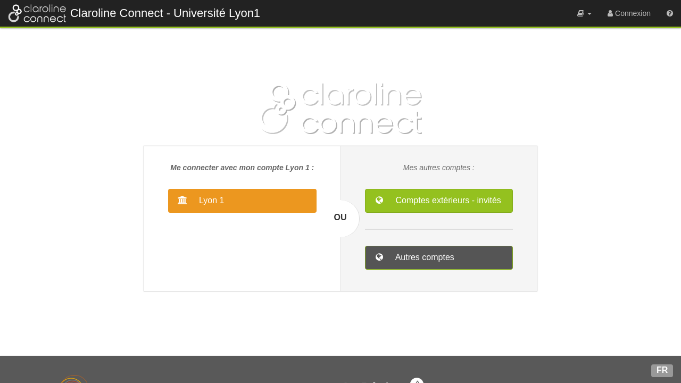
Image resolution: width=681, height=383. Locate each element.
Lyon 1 (211, 200)
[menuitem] (584, 13)
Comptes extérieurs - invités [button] (447, 200)
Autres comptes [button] (423, 257)
